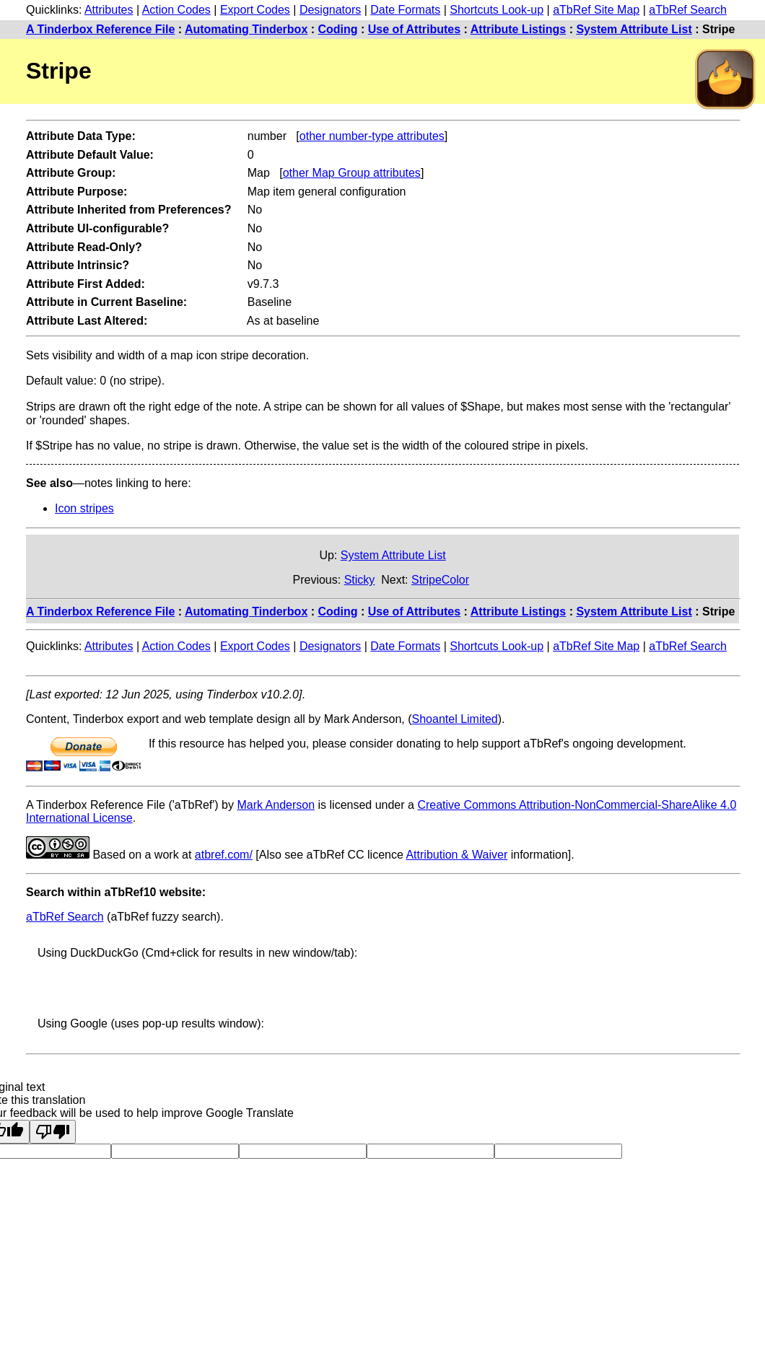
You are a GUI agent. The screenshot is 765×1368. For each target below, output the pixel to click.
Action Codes (176, 10)
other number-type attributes (372, 136)
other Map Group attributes (352, 173)
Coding (338, 29)
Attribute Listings (518, 29)
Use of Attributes (414, 29)
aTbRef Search (688, 10)
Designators (330, 10)
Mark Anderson (276, 805)
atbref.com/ (224, 855)
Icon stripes (84, 508)
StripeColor (440, 580)
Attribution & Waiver (456, 855)
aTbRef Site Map (596, 10)
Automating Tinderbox (246, 29)
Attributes (109, 10)
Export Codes (255, 10)
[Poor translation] (53, 1132)
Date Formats (405, 10)
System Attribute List (633, 29)
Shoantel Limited (455, 719)
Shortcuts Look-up (496, 10)
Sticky (359, 580)
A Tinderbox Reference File (100, 29)
